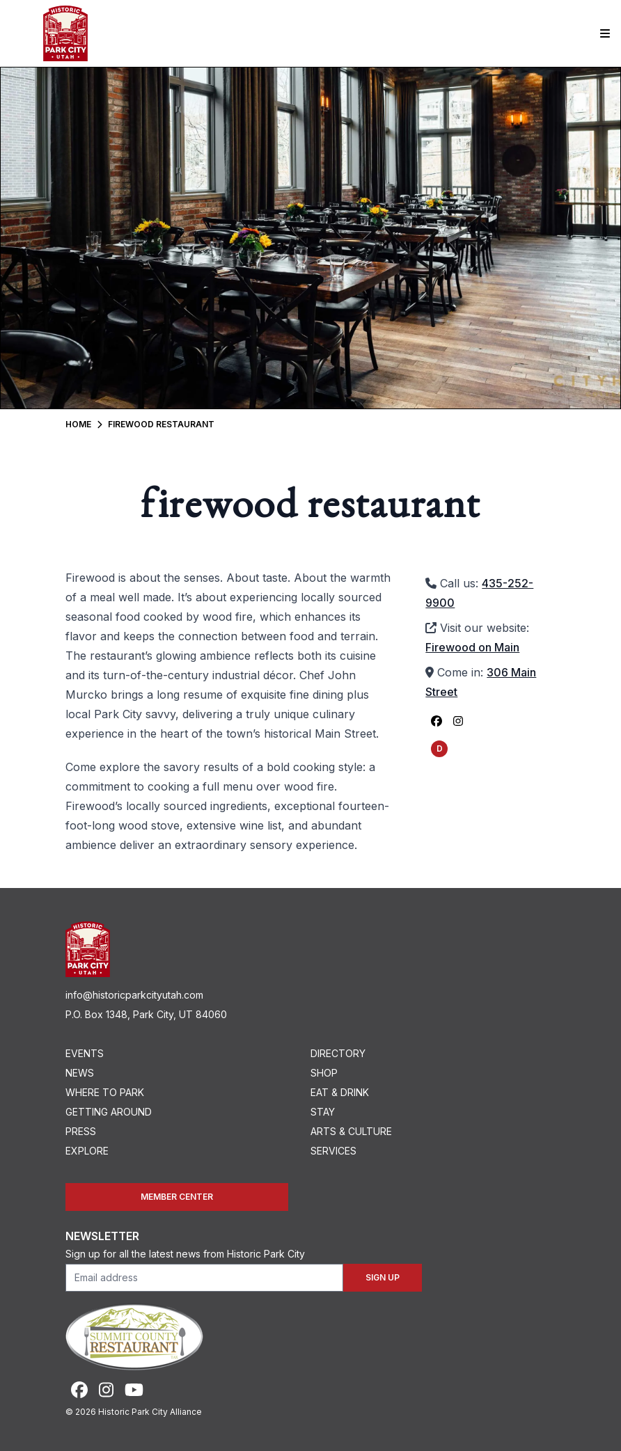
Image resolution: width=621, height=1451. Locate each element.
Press (80, 1131)
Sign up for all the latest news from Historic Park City (185, 1254)
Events (84, 1053)
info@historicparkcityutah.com (134, 995)
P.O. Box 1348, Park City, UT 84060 (146, 1014)
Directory (337, 1053)
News (79, 1073)
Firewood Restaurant (161, 424)
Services (333, 1151)
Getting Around (108, 1112)
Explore (87, 1151)
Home (78, 424)
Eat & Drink (339, 1092)
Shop (324, 1073)
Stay (322, 1112)
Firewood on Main (472, 647)
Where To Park (104, 1092)
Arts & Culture (351, 1131)
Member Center (177, 1196)
